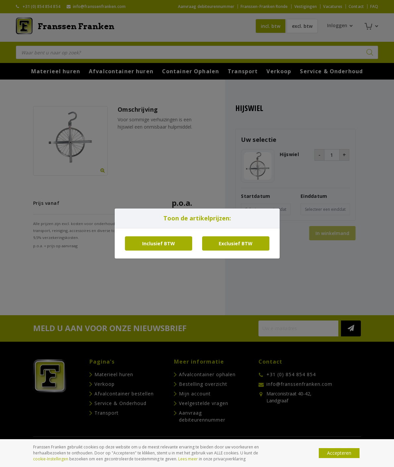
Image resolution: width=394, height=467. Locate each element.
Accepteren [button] (339, 453)
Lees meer (188, 459)
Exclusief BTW (236, 243)
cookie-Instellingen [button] (50, 459)
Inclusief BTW (158, 243)
